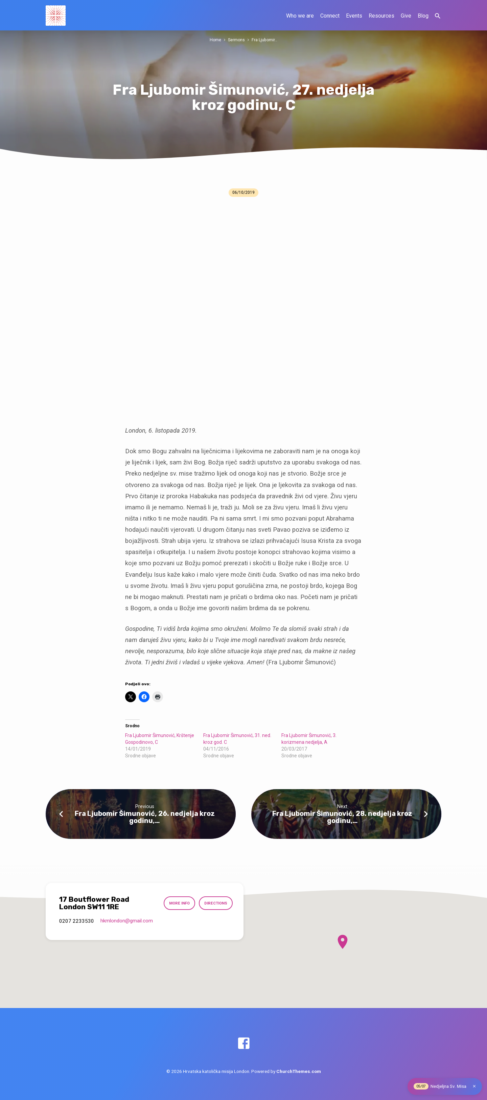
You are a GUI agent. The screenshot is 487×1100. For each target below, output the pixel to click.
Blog (423, 16)
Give (406, 16)
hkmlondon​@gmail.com (126, 921)
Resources (381, 16)
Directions (215, 903)
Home (215, 39)
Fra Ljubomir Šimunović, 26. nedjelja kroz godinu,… (145, 817)
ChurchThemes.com (298, 1071)
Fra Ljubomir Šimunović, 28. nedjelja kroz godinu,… (342, 817)
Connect (330, 16)
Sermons (236, 39)
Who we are (300, 16)
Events (354, 16)
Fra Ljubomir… (265, 39)
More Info (178, 903)
